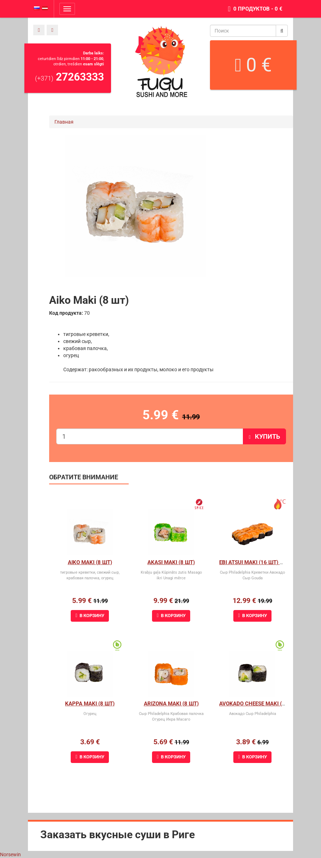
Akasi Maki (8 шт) (171, 562)
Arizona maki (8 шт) (171, 703)
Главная (64, 122)
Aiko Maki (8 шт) (90, 562)
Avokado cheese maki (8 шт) (257, 703)
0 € (253, 65)
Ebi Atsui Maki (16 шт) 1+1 (254, 562)
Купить (264, 436)
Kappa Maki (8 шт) (90, 703)
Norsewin (10, 854)
